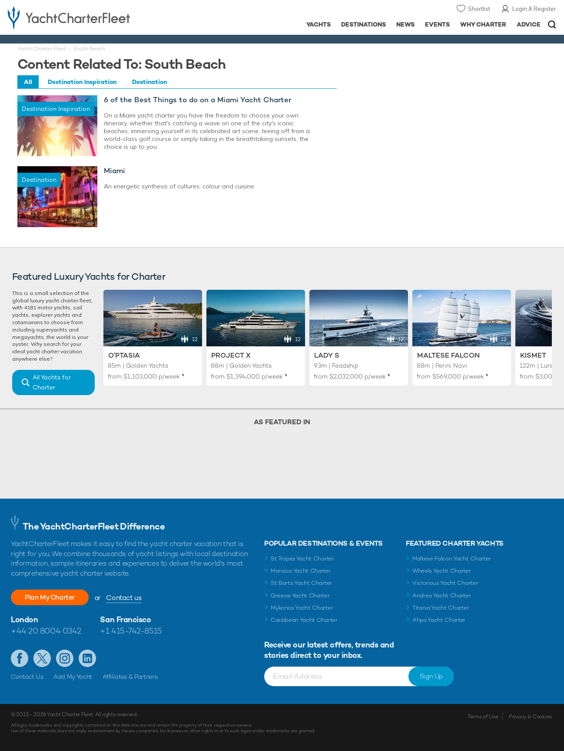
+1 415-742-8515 (131, 631)
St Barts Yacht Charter (301, 583)
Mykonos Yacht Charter (302, 607)
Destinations (363, 24)
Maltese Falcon (448, 355)
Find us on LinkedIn (87, 658)
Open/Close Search (552, 24)
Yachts (318, 24)
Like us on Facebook (19, 658)
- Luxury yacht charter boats (87, 17)
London (24, 619)
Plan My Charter (52, 597)
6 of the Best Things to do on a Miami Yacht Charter (197, 99)
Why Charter (483, 24)
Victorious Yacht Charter (445, 583)
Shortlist (479, 8)
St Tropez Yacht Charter (302, 558)
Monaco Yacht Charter (301, 570)
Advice (529, 24)
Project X (231, 355)
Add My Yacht (72, 677)
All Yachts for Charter (52, 382)
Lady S (326, 355)
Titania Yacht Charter (440, 607)
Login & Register (534, 8)
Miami (114, 170)
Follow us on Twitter (42, 658)
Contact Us (27, 677)
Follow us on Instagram (64, 658)
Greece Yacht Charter (300, 595)
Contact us (128, 597)
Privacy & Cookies (530, 716)
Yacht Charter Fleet (41, 48)
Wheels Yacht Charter (441, 570)
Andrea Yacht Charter (441, 595)
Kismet (533, 355)
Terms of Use (483, 716)
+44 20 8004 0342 (46, 631)
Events (437, 24)
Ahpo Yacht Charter (438, 620)
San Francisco (125, 619)
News (405, 24)
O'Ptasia (124, 355)
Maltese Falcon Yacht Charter (451, 558)
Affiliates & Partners (130, 677)
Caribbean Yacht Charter (304, 620)
